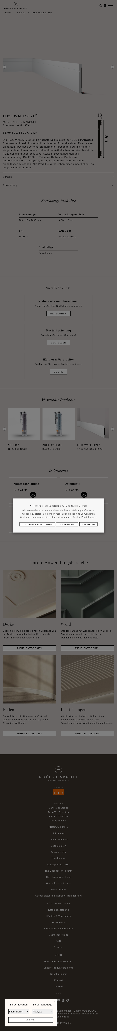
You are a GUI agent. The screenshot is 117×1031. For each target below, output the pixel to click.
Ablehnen (88, 524)
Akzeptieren (67, 524)
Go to (30, 1020)
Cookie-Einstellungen (37, 524)
